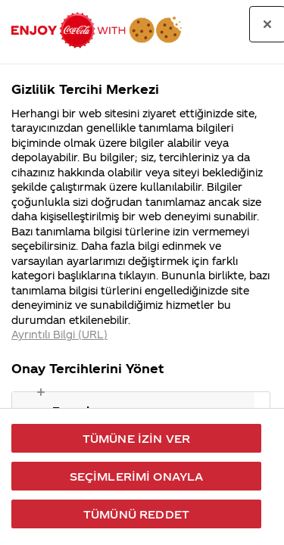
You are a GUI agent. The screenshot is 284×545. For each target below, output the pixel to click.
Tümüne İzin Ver (136, 438)
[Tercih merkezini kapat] (267, 24)
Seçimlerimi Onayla (137, 476)
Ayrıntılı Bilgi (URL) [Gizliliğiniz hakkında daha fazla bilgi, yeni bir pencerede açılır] (59, 334)
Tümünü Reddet (136, 514)
